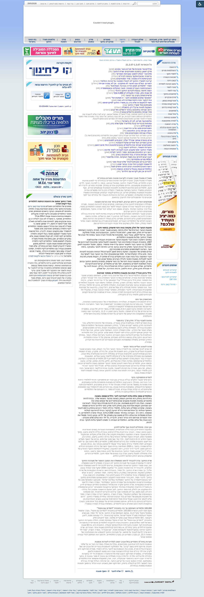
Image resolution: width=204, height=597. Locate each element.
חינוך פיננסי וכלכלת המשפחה (168, 128)
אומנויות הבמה (170, 149)
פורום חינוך (90, 4)
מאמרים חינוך (89, 582)
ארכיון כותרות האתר (106, 60)
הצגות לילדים (133, 593)
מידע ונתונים (91, 40)
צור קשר (70, 4)
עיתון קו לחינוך (102, 4)
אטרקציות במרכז (169, 104)
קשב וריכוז (171, 80)
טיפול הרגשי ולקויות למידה (39, 256)
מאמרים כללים (79, 582)
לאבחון (55, 280)
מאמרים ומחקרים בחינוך (106, 40)
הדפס (127, 571)
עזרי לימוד (172, 91)
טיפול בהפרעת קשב (83, 593)
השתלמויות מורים (169, 70)
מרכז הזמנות (115, 4)
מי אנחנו (43, 4)
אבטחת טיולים (53, 593)
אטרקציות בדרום (169, 107)
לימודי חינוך (171, 74)
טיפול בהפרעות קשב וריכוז (43, 582)
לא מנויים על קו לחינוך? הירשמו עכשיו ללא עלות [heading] (53, 86)
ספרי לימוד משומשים (66, 593)
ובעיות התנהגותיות (44, 275)
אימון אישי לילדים (108, 593)
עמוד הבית (148, 60)
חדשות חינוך (122, 40)
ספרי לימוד (171, 87)
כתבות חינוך (99, 582)
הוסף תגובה (101, 571)
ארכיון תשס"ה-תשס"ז (123, 60)
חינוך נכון (79, 4)
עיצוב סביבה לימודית (167, 84)
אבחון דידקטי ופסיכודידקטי (133, 582)
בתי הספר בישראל (32, 40)
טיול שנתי (172, 114)
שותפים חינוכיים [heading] (169, 265)
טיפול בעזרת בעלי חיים (168, 137)
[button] (134, 3)
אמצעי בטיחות (170, 117)
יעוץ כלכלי (96, 593)
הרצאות (173, 67)
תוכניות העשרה (169, 77)
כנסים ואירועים (77, 40)
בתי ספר (120, 582)
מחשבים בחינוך (170, 94)
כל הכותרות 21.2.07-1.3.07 (139, 64)
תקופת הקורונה (64, 63)
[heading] (49, 63)
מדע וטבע (172, 133)
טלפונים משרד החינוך (49, 40)
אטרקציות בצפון (169, 101)
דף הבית (126, 4)
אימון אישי (172, 142)
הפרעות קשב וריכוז (132, 590)
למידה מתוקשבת (169, 121)
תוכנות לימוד (56, 582)
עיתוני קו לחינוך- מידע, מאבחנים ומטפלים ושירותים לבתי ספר (162, 40)
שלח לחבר (116, 571)
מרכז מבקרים (170, 97)
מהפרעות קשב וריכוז (37, 206)
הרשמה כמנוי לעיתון (56, 4)
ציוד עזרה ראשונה (69, 590)
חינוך (29, 593)
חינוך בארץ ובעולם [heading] (63, 196)
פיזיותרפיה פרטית (67, 582)
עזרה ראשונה (170, 124)
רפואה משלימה (169, 145)
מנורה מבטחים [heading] (170, 156)
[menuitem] (163, 40)
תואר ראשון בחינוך (39, 593)
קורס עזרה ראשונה (54, 590)
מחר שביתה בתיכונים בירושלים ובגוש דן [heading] (136, 112)
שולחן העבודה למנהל (137, 40)
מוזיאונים (172, 111)
